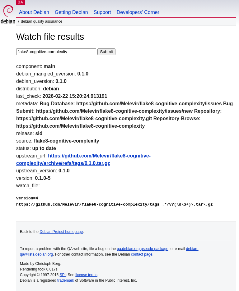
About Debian (34, 12)
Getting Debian (71, 12)
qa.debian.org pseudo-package (142, 249)
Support (102, 12)
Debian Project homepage (61, 232)
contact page (141, 254)
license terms (86, 275)
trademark (65, 280)
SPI (63, 275)
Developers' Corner (138, 12)
